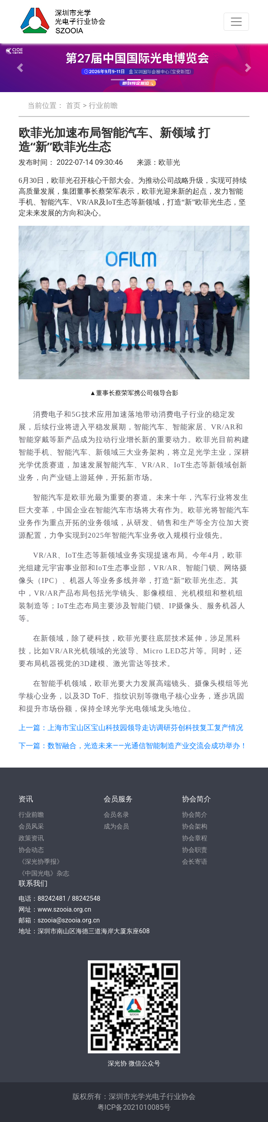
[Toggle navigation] (236, 22)
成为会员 (116, 826)
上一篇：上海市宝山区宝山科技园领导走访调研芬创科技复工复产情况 (131, 727)
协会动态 (31, 849)
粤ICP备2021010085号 (134, 1107)
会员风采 (31, 826)
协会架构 (194, 826)
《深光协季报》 (41, 861)
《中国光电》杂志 (44, 873)
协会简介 (194, 814)
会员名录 (116, 814)
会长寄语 (194, 861)
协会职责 (194, 849)
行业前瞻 (103, 105)
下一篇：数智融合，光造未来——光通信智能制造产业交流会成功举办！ (133, 745)
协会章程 (194, 838)
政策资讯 (31, 838)
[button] (20, 67)
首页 (73, 105)
